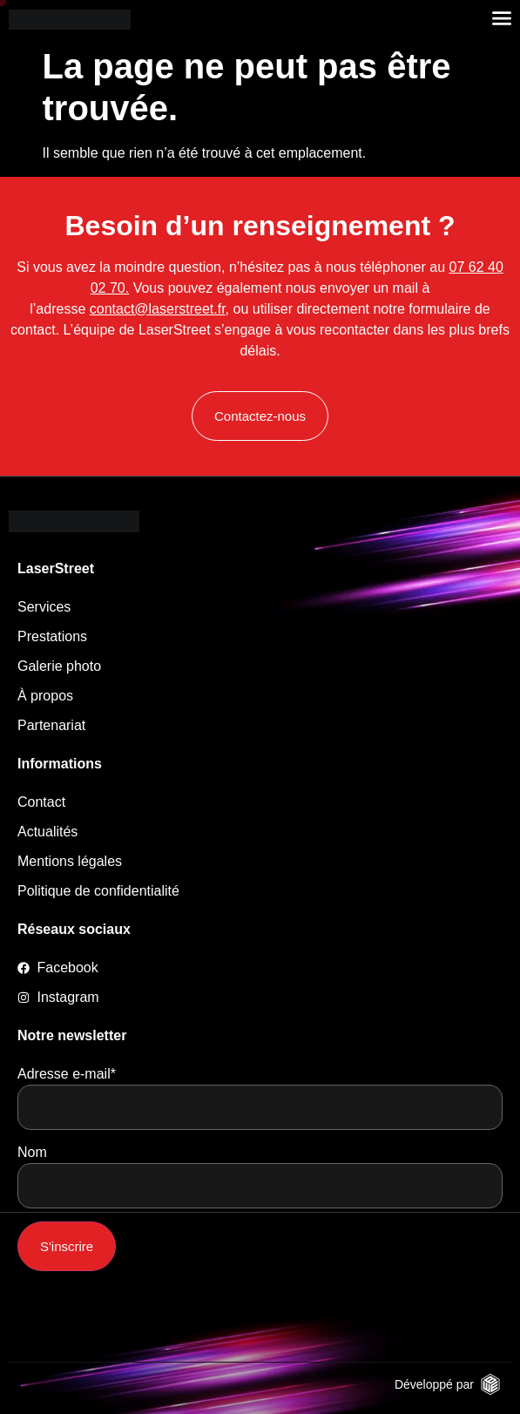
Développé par (434, 1384)
